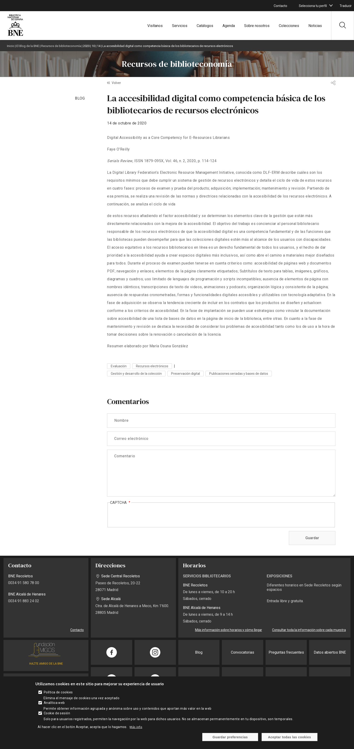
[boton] (331, 5)
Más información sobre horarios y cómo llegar (228, 630)
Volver (116, 83)
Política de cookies (58, 692)
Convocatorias (242, 652)
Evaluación (119, 366)
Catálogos (205, 25)
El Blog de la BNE (27, 46)
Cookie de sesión (57, 713)
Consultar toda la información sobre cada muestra (309, 630)
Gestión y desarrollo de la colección (136, 373)
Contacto (280, 6)
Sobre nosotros (257, 25)
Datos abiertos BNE (330, 652)
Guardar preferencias (230, 737)
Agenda (229, 25)
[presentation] (145, 515)
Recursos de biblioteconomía (61, 46)
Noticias (315, 25)
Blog (198, 652)
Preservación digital (185, 373)
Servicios (179, 25)
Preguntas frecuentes (286, 652)
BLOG (80, 98)
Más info (136, 727)
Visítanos (155, 25)
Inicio (10, 46)
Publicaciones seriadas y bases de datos (238, 373)
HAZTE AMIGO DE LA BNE (46, 663)
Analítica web (54, 703)
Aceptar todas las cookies (289, 737)
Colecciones (289, 25)
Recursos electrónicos (152, 366)
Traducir (346, 6)
